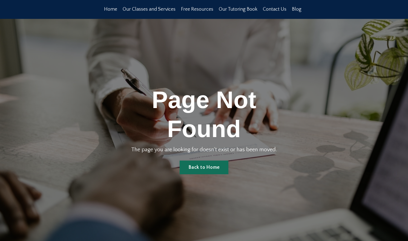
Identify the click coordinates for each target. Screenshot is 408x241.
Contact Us (274, 9)
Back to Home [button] (204, 167)
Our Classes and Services (149, 9)
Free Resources (197, 9)
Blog (296, 9)
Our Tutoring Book (238, 9)
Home (110, 9)
